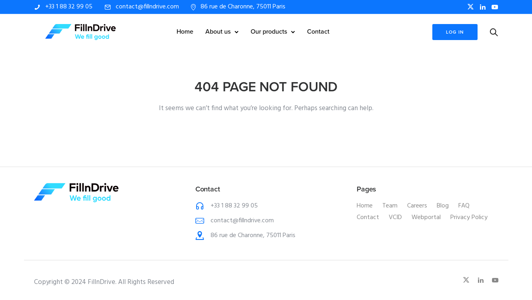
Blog (443, 206)
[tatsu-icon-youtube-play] (495, 7)
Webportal (426, 217)
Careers (417, 206)
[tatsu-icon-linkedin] (483, 7)
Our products (269, 32)
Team (389, 206)
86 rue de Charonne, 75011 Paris (243, 7)
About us (218, 32)
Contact (318, 32)
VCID (395, 217)
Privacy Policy (469, 217)
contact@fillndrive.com (147, 7)
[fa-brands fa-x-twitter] (470, 6)
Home (185, 32)
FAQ (464, 206)
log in (455, 32)
